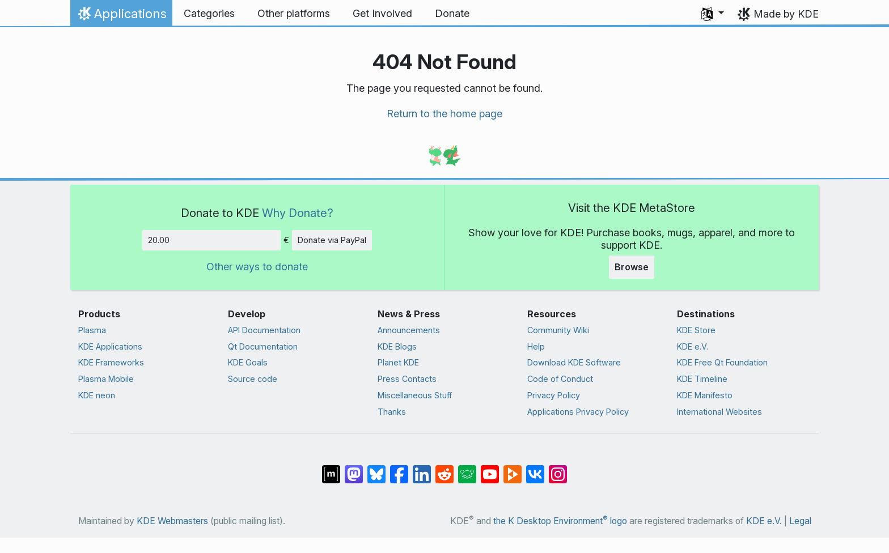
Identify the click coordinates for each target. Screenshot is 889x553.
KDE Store (696, 330)
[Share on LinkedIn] (422, 468)
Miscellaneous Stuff (415, 395)
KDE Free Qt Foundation (722, 362)
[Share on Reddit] (444, 468)
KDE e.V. (692, 346)
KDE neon (96, 395)
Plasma (92, 330)
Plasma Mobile (106, 379)
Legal (800, 521)
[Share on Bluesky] (376, 468)
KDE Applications (110, 346)
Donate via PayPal (332, 240)
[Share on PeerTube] (512, 468)
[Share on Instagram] (558, 468)
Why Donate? (297, 213)
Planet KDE (398, 362)
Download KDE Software (574, 362)
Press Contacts (407, 379)
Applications (121, 16)
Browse (632, 267)
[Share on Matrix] (331, 468)
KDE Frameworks (111, 362)
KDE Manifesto (705, 395)
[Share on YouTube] (490, 468)
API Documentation (264, 330)
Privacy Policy (553, 395)
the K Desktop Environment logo (560, 521)
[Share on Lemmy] (467, 468)
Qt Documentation (263, 346)
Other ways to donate (257, 267)
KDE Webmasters (172, 521)
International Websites (719, 411)
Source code (252, 379)
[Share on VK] (535, 468)
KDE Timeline (702, 379)
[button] (712, 13)
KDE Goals (248, 362)
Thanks (392, 411)
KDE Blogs (397, 346)
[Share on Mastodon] (354, 468)
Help (536, 346)
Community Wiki (558, 330)
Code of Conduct (560, 379)
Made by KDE (786, 14)
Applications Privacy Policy (578, 411)
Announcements (409, 330)
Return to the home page (444, 114)
